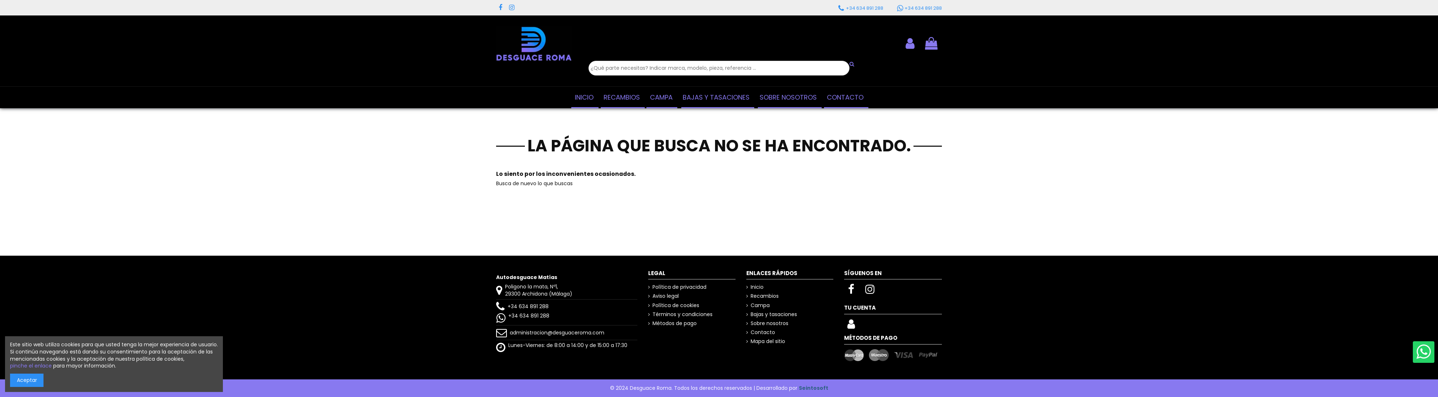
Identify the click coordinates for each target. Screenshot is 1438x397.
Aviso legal (665, 296)
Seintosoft (813, 388)
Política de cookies (675, 305)
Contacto (763, 332)
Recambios (765, 296)
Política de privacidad (679, 287)
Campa (760, 305)
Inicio (757, 287)
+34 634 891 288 (528, 306)
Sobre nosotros (769, 323)
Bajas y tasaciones (774, 314)
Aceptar (27, 380)
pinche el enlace (31, 365)
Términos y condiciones (682, 314)
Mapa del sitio (768, 341)
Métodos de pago (674, 323)
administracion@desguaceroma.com (557, 332)
